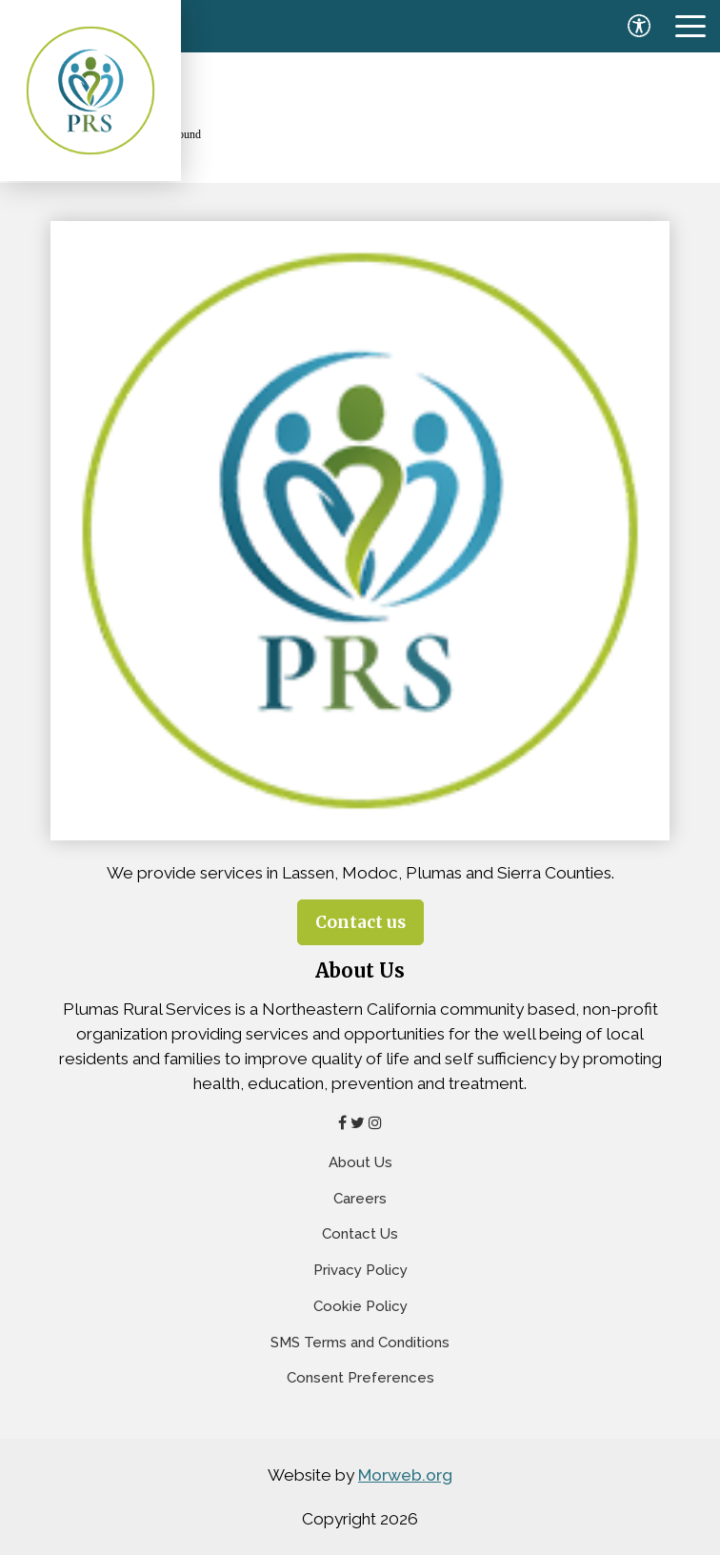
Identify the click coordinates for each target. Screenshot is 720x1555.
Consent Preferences (360, 1377)
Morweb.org (405, 1474)
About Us (360, 1162)
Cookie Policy (360, 1306)
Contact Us (360, 1233)
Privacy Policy (360, 1270)
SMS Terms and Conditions (360, 1342)
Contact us (360, 922)
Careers (360, 1198)
